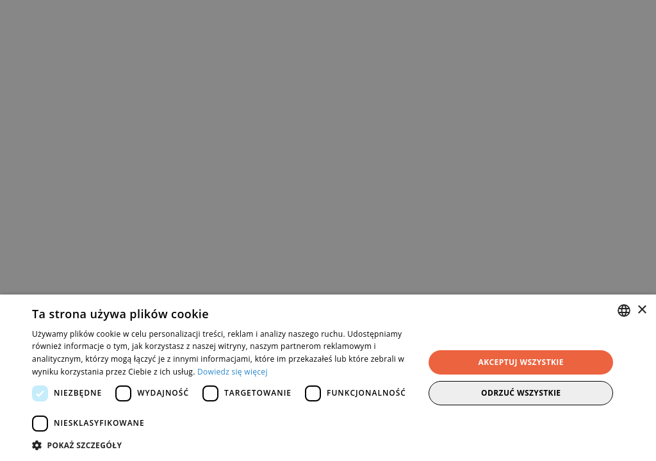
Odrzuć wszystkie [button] (521, 392)
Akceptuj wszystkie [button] (521, 362)
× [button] (641, 310)
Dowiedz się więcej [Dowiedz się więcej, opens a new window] (232, 371)
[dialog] (328, 230)
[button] (222, 445)
